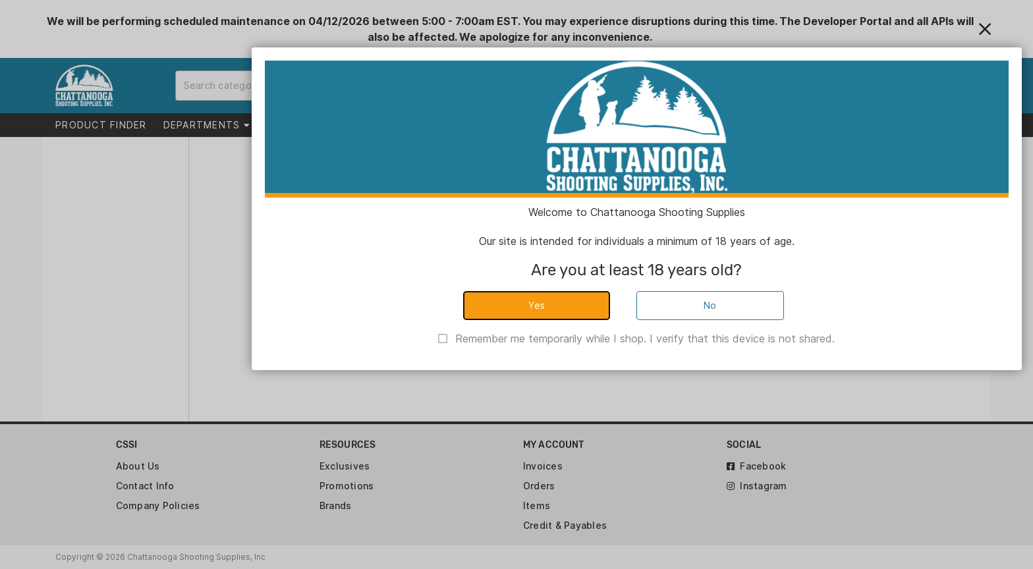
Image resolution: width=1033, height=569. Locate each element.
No (710, 305)
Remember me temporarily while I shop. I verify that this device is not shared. (645, 338)
